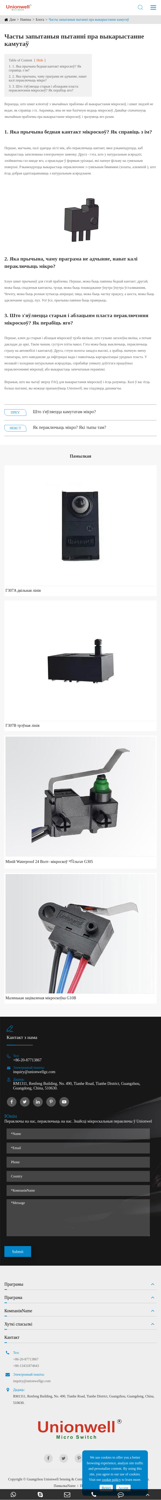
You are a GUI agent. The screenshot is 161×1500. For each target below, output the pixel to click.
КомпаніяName (18, 1310)
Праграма (13, 1297)
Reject (106, 1488)
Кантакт (11, 1337)
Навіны (25, 19)
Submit (17, 1252)
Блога (40, 19)
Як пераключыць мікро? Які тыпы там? (69, 427)
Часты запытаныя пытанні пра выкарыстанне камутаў (89, 19)
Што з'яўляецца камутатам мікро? (64, 411)
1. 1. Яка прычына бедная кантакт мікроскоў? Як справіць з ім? (45, 68)
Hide (40, 60)
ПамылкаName (64, 1486)
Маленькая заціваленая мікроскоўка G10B (40, 998)
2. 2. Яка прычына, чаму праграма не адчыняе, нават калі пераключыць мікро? (48, 78)
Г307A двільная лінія (23, 590)
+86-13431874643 (26, 1366)
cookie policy (111, 1479)
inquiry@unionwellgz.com (34, 1072)
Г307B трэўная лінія (22, 725)
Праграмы (13, 1284)
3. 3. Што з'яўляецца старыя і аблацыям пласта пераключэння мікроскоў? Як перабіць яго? (43, 88)
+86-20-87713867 (27, 1060)
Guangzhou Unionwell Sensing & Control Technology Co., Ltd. (71, 1479)
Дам (12, 19)
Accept (123, 1488)
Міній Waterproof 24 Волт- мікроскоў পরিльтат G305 (49, 861)
